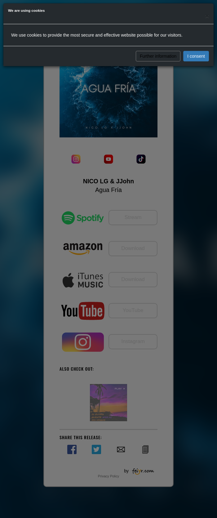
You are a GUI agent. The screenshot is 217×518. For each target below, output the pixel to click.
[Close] (207, 16)
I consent (196, 56)
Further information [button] (158, 56)
